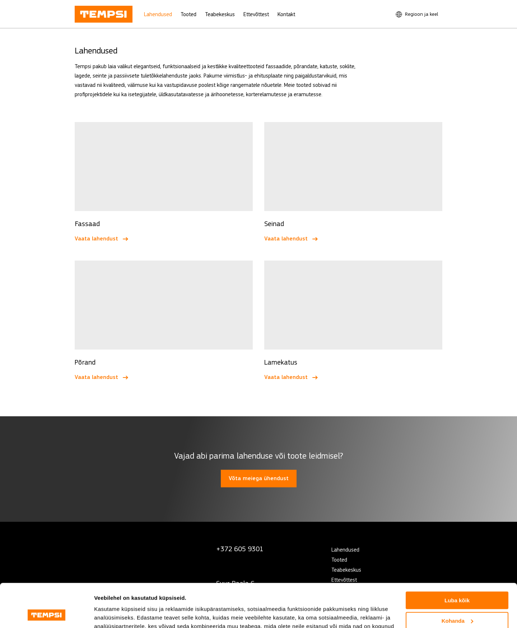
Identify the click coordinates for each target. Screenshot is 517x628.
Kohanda (457, 580)
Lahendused (158, 14)
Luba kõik (457, 560)
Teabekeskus (220, 14)
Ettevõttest (256, 14)
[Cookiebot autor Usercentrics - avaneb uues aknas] (46, 614)
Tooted (188, 14)
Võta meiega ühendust (259, 478)
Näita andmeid (112, 614)
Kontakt (286, 14)
